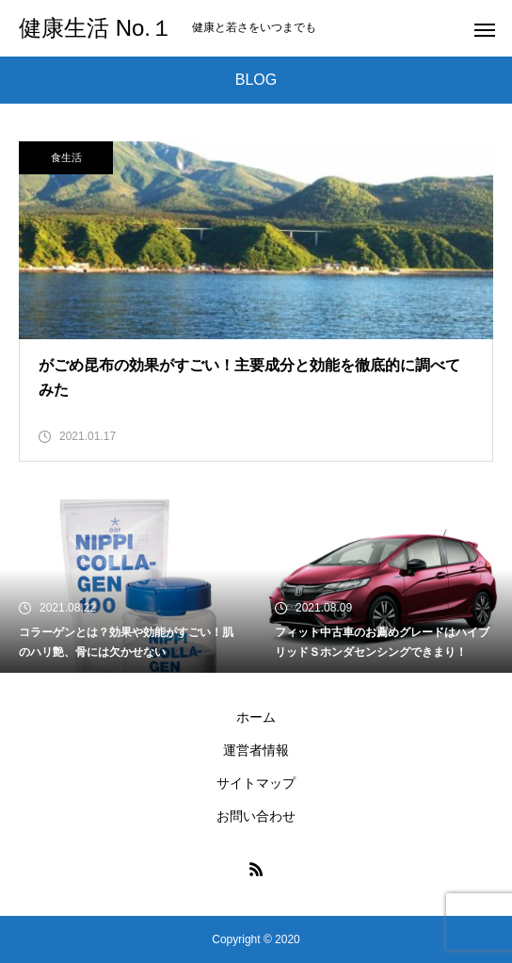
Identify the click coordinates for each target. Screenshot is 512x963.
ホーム (256, 717)
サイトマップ (256, 783)
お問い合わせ (256, 816)
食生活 (66, 157)
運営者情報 (256, 750)
